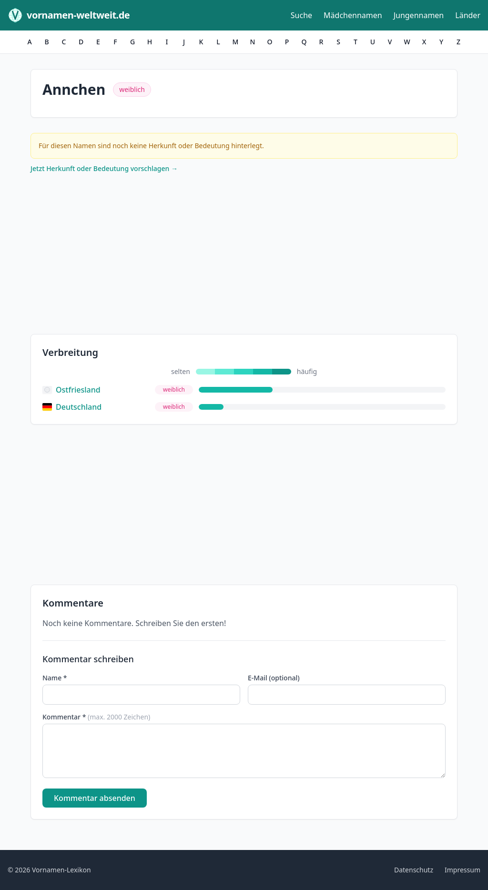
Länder (467, 15)
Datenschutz (413, 869)
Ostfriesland (71, 389)
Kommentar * (96, 716)
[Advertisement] (244, 256)
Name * (54, 677)
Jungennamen (419, 15)
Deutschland (72, 407)
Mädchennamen (353, 15)
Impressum (462, 869)
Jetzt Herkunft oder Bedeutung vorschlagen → (104, 168)
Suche (301, 15)
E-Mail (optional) (274, 677)
